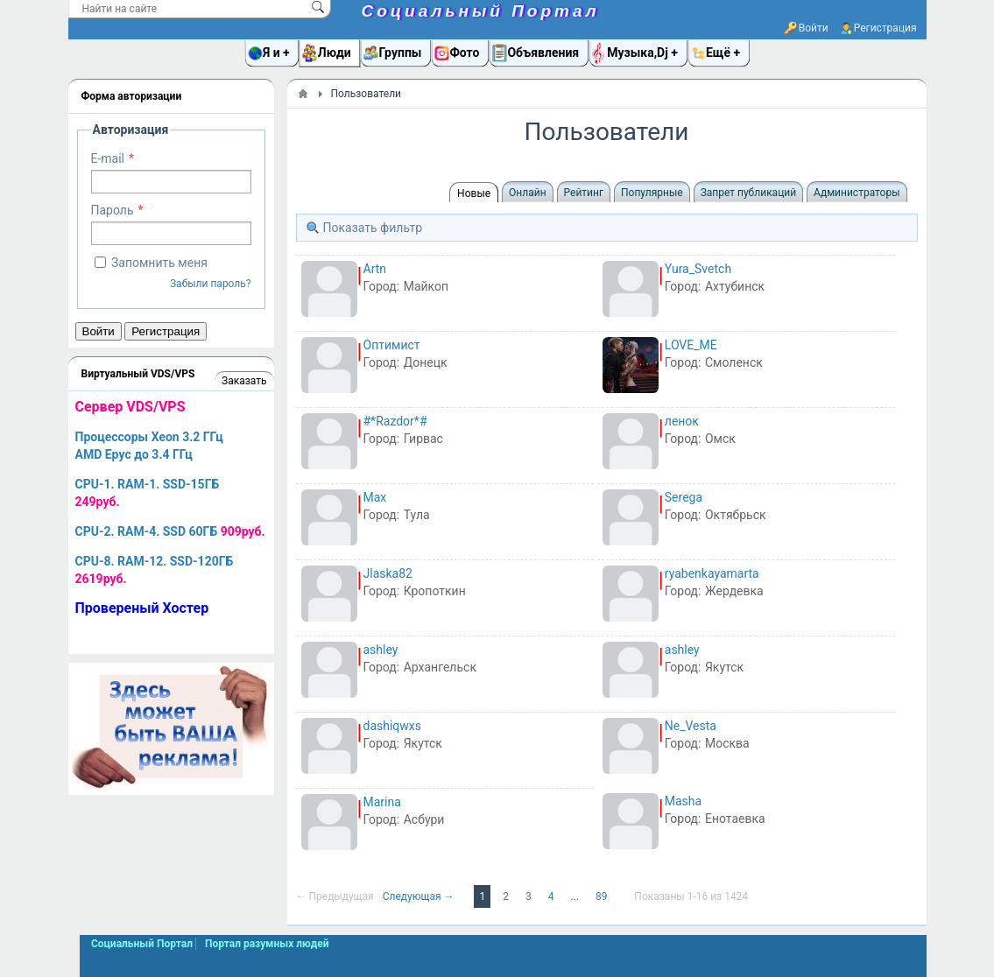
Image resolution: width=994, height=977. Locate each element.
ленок (682, 421)
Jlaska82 (387, 573)
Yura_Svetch (698, 269)
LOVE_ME (691, 345)
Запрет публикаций (748, 192)
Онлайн (527, 192)
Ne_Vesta (690, 726)
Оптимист (391, 345)
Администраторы (856, 192)
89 (603, 896)
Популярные (652, 192)
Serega (683, 497)
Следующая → (420, 896)
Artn (375, 269)
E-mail (108, 158)
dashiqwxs (392, 726)
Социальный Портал (481, 11)
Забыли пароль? (210, 284)
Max (375, 497)
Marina (382, 802)
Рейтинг (583, 192)
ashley (380, 650)
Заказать (244, 381)
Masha (683, 801)
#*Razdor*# (395, 421)
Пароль (112, 210)
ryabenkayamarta (712, 573)
